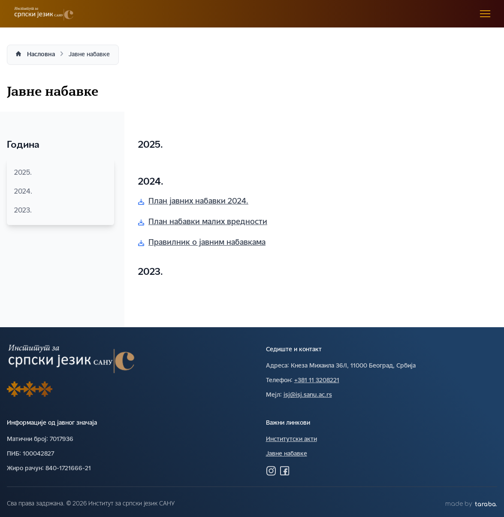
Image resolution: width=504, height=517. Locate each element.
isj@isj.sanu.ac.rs (308, 395)
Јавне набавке (286, 454)
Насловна (41, 55)
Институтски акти (291, 439)
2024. (60, 192)
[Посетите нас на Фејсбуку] (285, 470)
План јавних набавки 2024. (193, 201)
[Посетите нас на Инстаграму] (271, 470)
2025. (60, 173)
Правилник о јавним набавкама (202, 242)
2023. (60, 211)
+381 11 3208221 (316, 380)
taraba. (486, 504)
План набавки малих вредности (202, 222)
